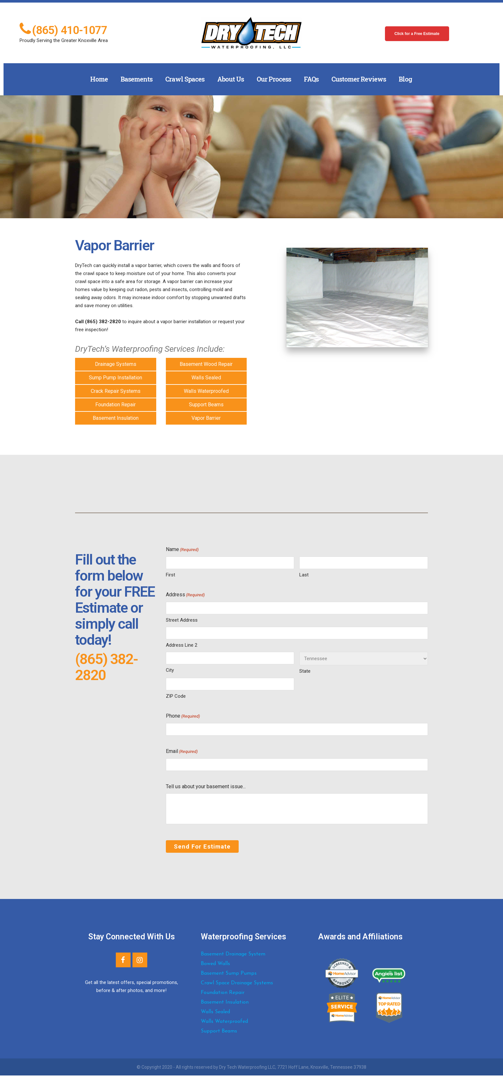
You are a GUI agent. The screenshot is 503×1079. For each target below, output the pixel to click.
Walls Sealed (206, 378)
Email (182, 751)
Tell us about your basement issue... (206, 786)
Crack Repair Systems (116, 391)
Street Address (182, 620)
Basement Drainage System (233, 957)
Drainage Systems (115, 364)
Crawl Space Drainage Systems (237, 986)
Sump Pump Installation (115, 378)
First (170, 575)
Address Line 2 (181, 645)
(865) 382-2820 (106, 667)
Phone (183, 716)
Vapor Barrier (206, 418)
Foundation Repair (115, 404)
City (170, 670)
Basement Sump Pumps (229, 977)
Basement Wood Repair (206, 364)
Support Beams (206, 404)
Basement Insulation (116, 418)
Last (304, 575)
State (305, 671)
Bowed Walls (215, 967)
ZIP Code (176, 696)
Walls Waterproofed (206, 391)
